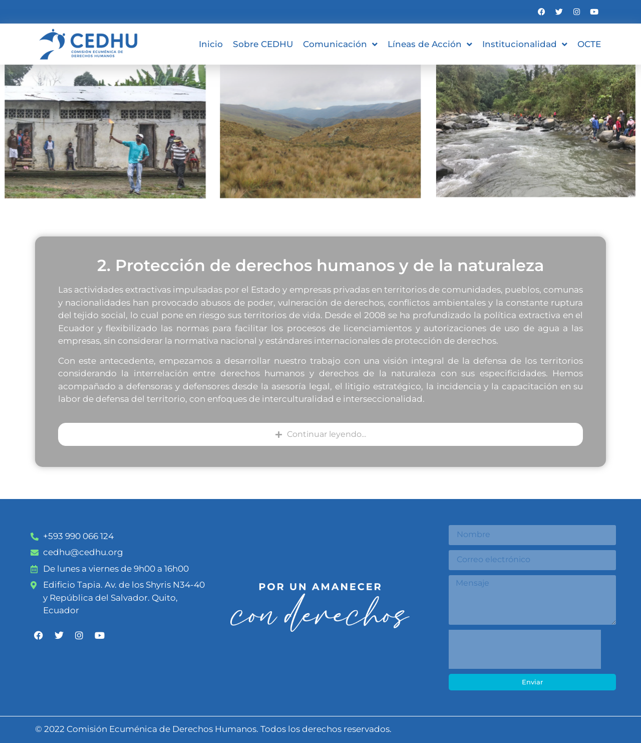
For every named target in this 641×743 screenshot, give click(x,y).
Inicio (211, 44)
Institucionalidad (524, 44)
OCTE (589, 44)
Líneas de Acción (430, 44)
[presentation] (525, 649)
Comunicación (340, 44)
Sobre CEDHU (263, 44)
